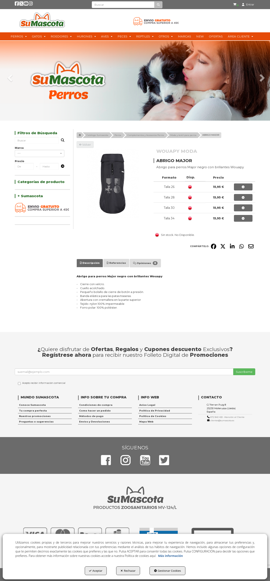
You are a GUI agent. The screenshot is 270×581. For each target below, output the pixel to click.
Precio (19, 161)
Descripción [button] (90, 262)
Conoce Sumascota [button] (32, 404)
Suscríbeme (244, 371)
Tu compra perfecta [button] (33, 410)
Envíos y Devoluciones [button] (94, 421)
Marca (19, 147)
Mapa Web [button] (146, 421)
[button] (17, 4)
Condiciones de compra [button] (95, 404)
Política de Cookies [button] (152, 416)
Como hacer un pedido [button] (95, 410)
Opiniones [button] (145, 263)
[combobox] (39, 153)
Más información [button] (170, 556)
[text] (123, 4)
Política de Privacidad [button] (154, 410)
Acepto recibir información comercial (41, 383)
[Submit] (61, 166)
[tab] (90, 263)
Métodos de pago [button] (91, 416)
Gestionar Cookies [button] (167, 571)
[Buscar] (158, 4)
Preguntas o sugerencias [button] (36, 421)
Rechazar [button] (128, 571)
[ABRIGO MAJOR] (112, 183)
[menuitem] (235, 4)
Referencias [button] (116, 262)
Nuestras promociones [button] (35, 416)
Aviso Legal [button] (147, 404)
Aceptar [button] (95, 571)
